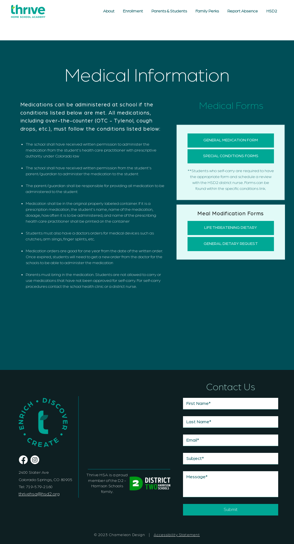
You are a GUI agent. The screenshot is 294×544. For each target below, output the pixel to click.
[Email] (229, 440)
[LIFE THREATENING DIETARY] (231, 228)
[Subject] (229, 458)
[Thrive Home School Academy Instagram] (35, 459)
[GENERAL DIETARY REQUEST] (231, 244)
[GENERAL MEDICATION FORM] (231, 140)
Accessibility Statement (177, 535)
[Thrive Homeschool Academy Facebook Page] (23, 459)
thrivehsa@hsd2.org (39, 494)
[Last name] (229, 421)
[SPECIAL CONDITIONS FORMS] (231, 156)
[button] (169, 11)
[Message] (230, 484)
